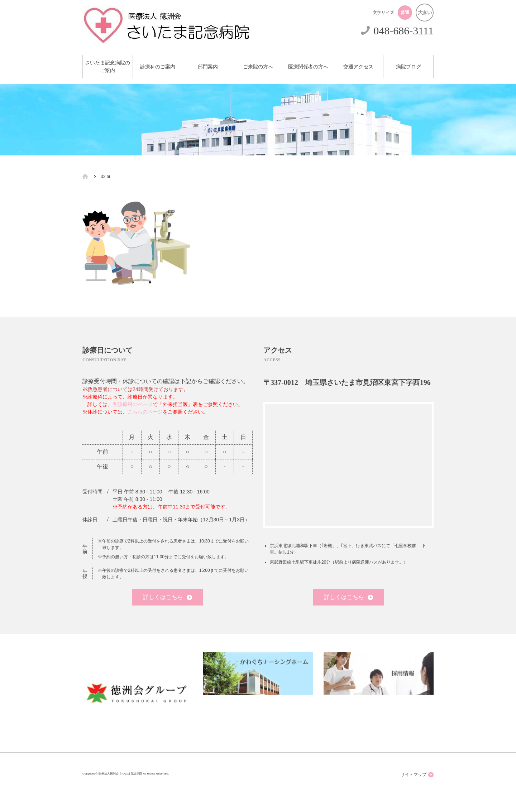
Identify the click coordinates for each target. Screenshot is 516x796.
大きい (425, 12)
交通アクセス (358, 66)
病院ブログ (408, 66)
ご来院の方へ (258, 66)
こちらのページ (145, 412)
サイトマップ (417, 774)
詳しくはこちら (167, 597)
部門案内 (208, 66)
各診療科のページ (133, 404)
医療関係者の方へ (308, 66)
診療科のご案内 (157, 66)
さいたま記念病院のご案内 (107, 66)
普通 (405, 12)
